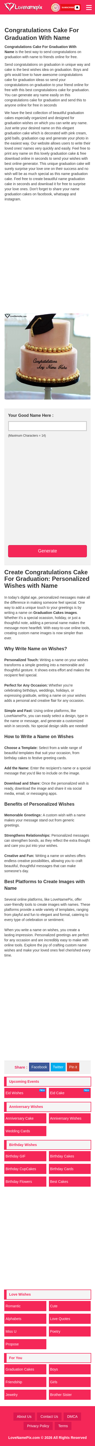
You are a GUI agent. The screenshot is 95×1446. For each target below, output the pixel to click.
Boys (54, 1369)
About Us (24, 1417)
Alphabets (13, 1319)
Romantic (13, 1306)
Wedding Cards (18, 1131)
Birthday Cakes (62, 1156)
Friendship (14, 1382)
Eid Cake (70, 1092)
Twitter (58, 1067)
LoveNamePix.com (24, 1438)
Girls (54, 1382)
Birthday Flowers (19, 1182)
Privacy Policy (38, 1426)
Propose (12, 1344)
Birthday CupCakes (21, 1169)
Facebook (39, 1067)
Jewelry (11, 1395)
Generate (47, 550)
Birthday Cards (62, 1169)
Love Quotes (60, 1319)
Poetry (55, 1331)
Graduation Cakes (20, 1369)
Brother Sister (61, 1395)
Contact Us (49, 1417)
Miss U (11, 1331)
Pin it (73, 1067)
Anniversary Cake (20, 1118)
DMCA (72, 1417)
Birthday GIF (16, 1156)
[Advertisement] (47, 260)
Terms (63, 1426)
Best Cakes (59, 1182)
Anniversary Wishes (66, 1118)
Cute (54, 1306)
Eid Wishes (25, 1092)
